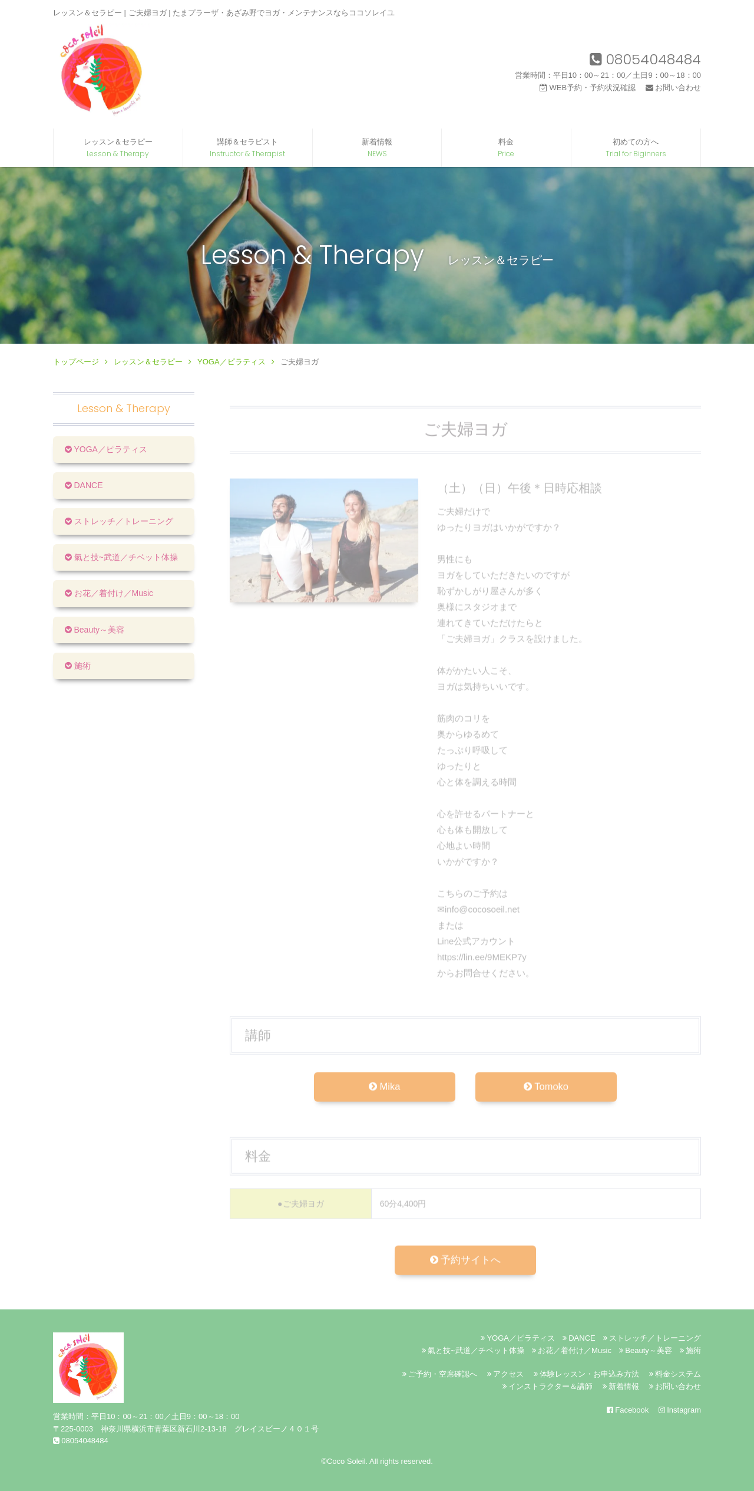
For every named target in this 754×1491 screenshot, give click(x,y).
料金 (506, 148)
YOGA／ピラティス (231, 361)
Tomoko (546, 1095)
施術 (78, 665)
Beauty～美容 (94, 629)
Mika (384, 1095)
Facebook (628, 1410)
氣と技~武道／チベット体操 (121, 557)
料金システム (675, 1374)
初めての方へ (636, 148)
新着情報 (377, 148)
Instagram (680, 1410)
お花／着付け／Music (109, 593)
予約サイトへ (465, 1269)
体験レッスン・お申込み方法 (586, 1374)
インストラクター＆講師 (547, 1386)
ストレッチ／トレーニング (119, 521)
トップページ (76, 361)
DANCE (84, 485)
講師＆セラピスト (248, 148)
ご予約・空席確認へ (439, 1374)
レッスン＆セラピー (118, 148)
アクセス (505, 1374)
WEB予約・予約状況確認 (588, 87)
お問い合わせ (673, 87)
